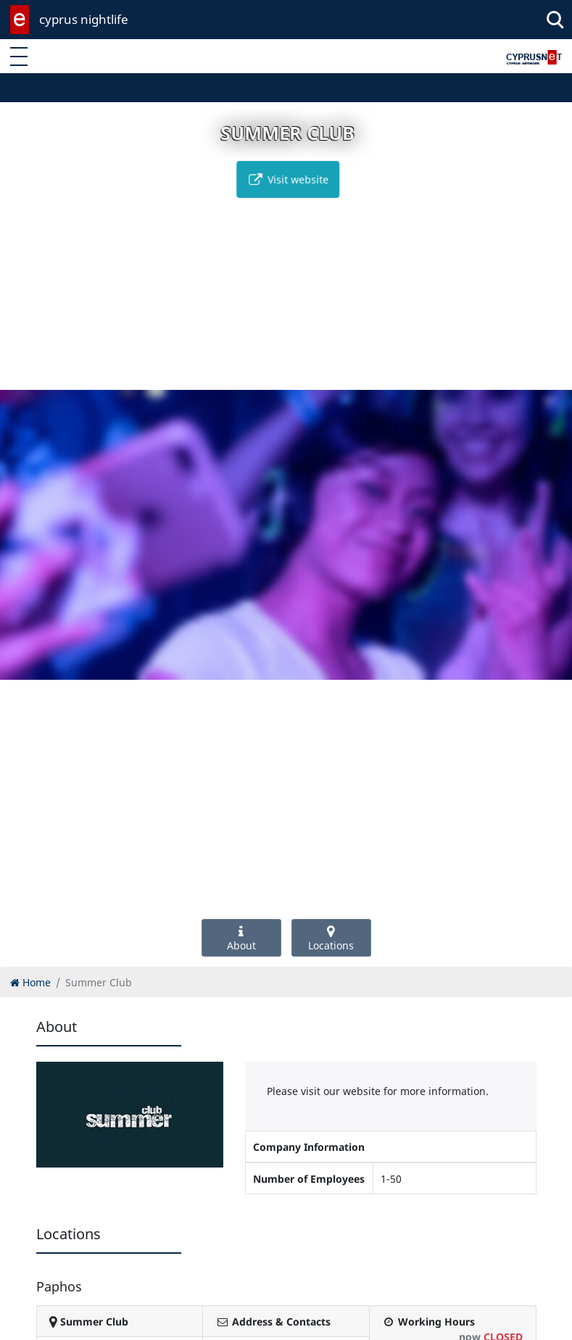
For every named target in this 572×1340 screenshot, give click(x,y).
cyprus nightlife (83, 19)
